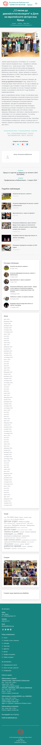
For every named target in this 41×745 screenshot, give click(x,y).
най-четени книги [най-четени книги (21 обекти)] (12, 540)
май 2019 (6, 492)
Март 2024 (5, 33)
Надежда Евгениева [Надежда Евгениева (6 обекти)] (21, 523)
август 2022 (7, 410)
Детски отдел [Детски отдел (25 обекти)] (11, 521)
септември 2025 (8, 332)
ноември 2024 (8, 353)
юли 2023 (6, 387)
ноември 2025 (8, 327)
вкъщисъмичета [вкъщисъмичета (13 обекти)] (10, 527)
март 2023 (6, 395)
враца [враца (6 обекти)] (18, 527)
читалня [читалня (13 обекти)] (7, 548)
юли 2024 (6, 361)
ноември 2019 (8, 480)
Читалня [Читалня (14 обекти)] (15, 525)
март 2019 (6, 496)
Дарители (6, 649)
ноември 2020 (8, 454)
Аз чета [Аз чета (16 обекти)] (10, 517)
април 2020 (7, 469)
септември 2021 (8, 433)
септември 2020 (8, 458)
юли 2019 (6, 488)
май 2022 (6, 416)
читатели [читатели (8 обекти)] (14, 548)
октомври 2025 (8, 330)
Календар (6, 643)
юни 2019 (6, 490)
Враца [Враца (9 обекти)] (16, 517)
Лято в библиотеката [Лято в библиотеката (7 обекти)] (9, 523)
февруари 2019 (8, 499)
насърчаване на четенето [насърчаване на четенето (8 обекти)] (29, 540)
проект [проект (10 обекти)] (27, 544)
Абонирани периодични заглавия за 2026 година (25, 246)
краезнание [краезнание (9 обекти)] (25, 536)
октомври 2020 (8, 456)
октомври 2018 (8, 505)
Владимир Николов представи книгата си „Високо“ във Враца (25, 236)
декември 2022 (8, 401)
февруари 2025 (8, 346)
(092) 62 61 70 (5, 621)
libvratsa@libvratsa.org (8, 626)
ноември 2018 (8, 503)
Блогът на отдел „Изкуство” (11, 667)
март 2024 (6, 370)
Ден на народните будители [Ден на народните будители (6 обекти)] (17, 519)
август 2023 (7, 384)
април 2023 (7, 393)
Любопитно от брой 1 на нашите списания (21, 296)
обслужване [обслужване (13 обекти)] (8, 544)
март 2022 (6, 420)
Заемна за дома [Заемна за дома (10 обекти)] (24, 521)
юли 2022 (6, 412)
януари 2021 (7, 450)
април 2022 (7, 418)
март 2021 (6, 446)
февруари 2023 (8, 397)
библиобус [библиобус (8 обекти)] (23, 525)
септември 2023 (8, 382)
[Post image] (6, 196)
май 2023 (6, 391)
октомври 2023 (8, 380)
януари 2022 (7, 425)
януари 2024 (7, 374)
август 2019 (7, 486)
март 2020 (6, 471)
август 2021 (7, 435)
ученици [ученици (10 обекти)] (30, 546)
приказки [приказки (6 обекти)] (22, 544)
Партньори (7, 646)
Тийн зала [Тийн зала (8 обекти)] (30, 523)
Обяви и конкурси (8, 657)
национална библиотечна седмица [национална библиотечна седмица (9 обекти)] (15, 542)
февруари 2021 (8, 448)
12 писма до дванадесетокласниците (19, 133)
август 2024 (7, 359)
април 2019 (7, 494)
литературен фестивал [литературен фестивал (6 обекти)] (9, 537)
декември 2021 (8, 427)
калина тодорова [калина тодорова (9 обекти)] (30, 532)
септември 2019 (8, 484)
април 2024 (7, 368)
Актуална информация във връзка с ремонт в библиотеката (26, 204)
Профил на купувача (9, 654)
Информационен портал (10, 665)
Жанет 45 (24, 135)
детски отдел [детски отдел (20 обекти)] (10, 529)
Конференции (7, 670)
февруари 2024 (8, 372)
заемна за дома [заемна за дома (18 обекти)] (11, 531)
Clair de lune (30, 133)
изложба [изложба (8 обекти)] (21, 532)
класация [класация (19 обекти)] (8, 534)
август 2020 (7, 460)
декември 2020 (8, 452)
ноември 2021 (8, 429)
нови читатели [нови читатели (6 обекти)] (30, 542)
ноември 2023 (8, 378)
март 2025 (6, 344)
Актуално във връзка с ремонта (22, 193)
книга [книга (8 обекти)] (15, 534)
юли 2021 (6, 437)
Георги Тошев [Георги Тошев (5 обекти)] (7, 519)
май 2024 (6, 365)
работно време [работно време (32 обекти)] (12, 546)
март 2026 (6, 319)
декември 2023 (8, 376)
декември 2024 (8, 351)
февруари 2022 (8, 422)
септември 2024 (8, 357)
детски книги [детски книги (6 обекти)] (24, 527)
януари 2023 (7, 399)
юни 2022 (6, 414)
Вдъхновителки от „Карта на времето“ (24, 213)
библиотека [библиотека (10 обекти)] (30, 525)
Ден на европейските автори (14, 135)
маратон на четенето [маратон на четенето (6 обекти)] (21, 537)
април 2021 (7, 444)
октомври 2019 (8, 482)
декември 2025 (8, 325)
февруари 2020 (8, 473)
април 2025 (7, 342)
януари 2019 (7, 501)
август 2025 (7, 334)
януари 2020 (7, 475)
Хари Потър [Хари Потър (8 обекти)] (7, 525)
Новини (5, 36)
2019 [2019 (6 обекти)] (5, 517)
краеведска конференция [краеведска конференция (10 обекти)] (12, 536)
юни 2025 (6, 338)
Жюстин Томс (30, 135)
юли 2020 (6, 463)
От (24, 130)
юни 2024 (6, 363)
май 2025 (6, 340)
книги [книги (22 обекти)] (20, 534)
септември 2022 (8, 408)
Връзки (6, 651)
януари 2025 (7, 349)
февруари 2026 (8, 321)
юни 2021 (6, 439)
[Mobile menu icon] (36, 4)
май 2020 (6, 467)
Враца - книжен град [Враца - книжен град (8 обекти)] (25, 517)
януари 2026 (7, 323)
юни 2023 (6, 389)
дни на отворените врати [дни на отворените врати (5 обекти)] (22, 529)
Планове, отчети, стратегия (11, 640)
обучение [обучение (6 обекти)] (16, 544)
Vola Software (23, 742)
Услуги (5, 637)
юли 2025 (6, 336)
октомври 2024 (8, 355)
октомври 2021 (8, 431)
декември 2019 (8, 477)
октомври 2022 (8, 406)
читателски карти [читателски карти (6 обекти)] (21, 548)
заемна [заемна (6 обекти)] (30, 529)
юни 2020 (6, 465)
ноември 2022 (8, 403)
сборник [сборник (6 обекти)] (24, 546)
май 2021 (6, 441)
